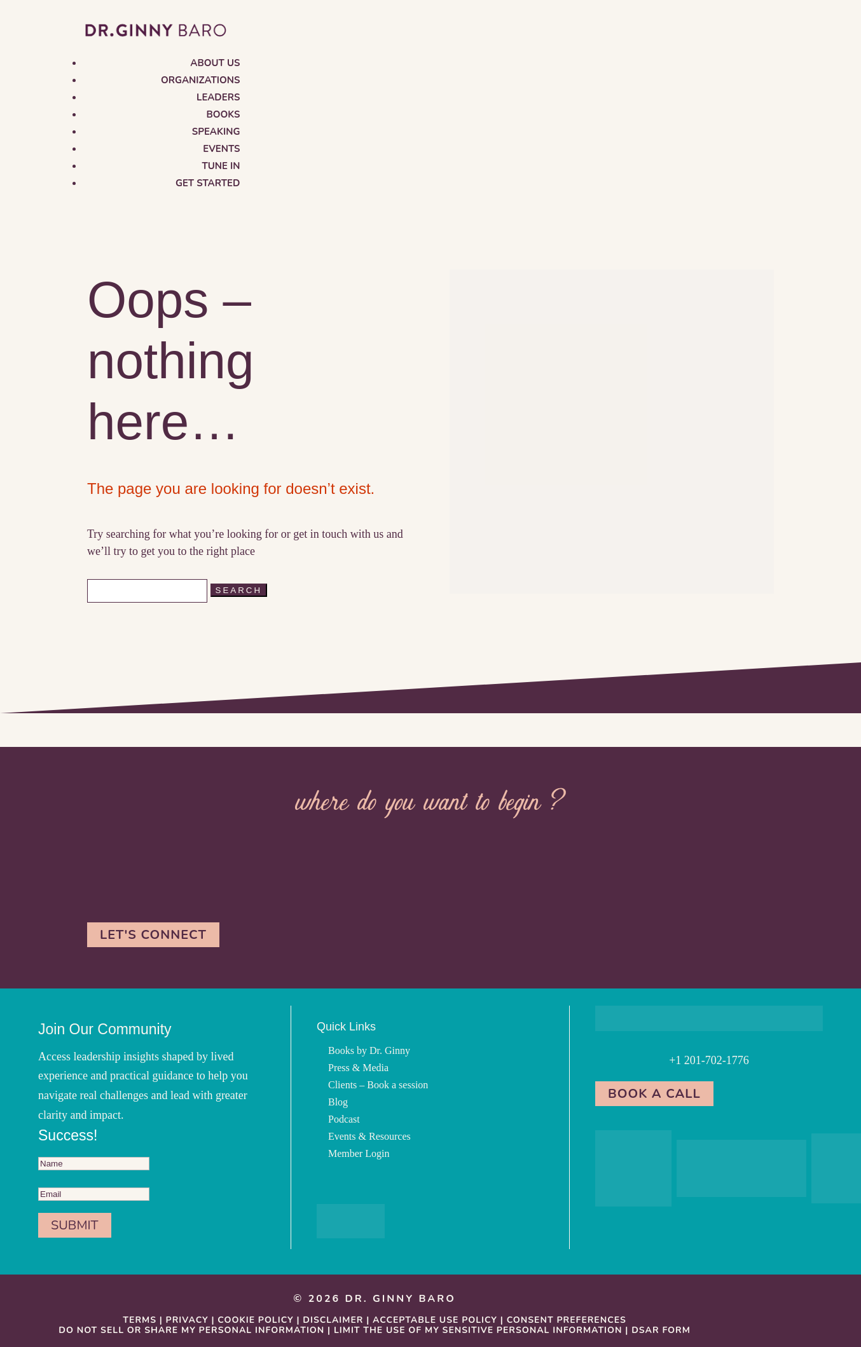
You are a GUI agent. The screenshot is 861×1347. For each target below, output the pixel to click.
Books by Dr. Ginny (369, 1050)
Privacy (187, 1320)
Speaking (216, 131)
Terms (139, 1320)
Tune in (221, 166)
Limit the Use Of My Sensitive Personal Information (478, 1330)
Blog (338, 1102)
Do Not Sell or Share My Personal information (191, 1330)
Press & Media (358, 1067)
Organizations (200, 80)
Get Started (208, 183)
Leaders (218, 97)
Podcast (344, 1119)
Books (223, 114)
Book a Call (654, 1093)
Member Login (358, 1153)
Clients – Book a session (378, 1084)
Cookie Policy (255, 1320)
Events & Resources (369, 1136)
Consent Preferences (566, 1320)
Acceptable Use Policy (435, 1320)
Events (221, 148)
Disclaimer (333, 1320)
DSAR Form (661, 1330)
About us (215, 63)
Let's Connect (153, 934)
